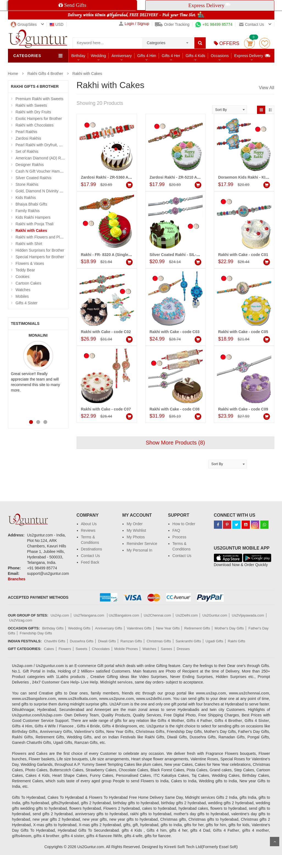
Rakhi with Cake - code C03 (175, 332)
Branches (17, 579)
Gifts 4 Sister (27, 303)
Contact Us (90, 555)
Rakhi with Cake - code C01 (243, 254)
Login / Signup (134, 24)
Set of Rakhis (27, 151)
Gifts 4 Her (171, 56)
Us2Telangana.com (89, 615)
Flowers (64, 649)
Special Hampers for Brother (40, 257)
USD (57, 24)
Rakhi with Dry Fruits (33, 112)
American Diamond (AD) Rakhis (43, 158)
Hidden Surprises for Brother (40, 250)
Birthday (78, 56)
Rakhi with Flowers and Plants (41, 237)
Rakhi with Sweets (31, 105)
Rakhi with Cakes (87, 73)
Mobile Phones (126, 649)
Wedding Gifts (79, 628)
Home (13, 73)
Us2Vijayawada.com (248, 615)
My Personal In (139, 550)
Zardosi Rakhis (28, 138)
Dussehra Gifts (81, 641)
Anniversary (121, 56)
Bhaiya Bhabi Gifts (31, 204)
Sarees (166, 649)
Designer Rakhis (30, 164)
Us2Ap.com (60, 615)
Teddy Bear (25, 270)
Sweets (81, 649)
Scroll (274, 841)
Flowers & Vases (30, 263)
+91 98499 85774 (213, 24)
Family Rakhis (28, 211)
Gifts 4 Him (146, 56)
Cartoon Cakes (28, 283)
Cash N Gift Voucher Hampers (41, 171)
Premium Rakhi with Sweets (39, 99)
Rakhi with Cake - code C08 (175, 409)
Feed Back (90, 562)
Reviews (88, 530)
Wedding (98, 56)
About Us (89, 524)
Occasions (220, 56)
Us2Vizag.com (20, 620)
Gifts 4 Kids (195, 56)
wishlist (264, 43)
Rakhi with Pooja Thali (35, 224)
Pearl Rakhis (26, 132)
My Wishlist (136, 530)
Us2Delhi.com (187, 615)
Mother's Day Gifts (229, 628)
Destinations (91, 549)
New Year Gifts (168, 628)
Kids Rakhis (26, 197)
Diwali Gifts (107, 641)
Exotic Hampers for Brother (39, 118)
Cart (249, 43)
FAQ (176, 530)
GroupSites (24, 24)
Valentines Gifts (139, 628)
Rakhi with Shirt (29, 243)
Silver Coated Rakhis (34, 178)
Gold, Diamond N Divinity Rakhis (43, 191)
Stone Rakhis (27, 184)
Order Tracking (172, 24)
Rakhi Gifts (236, 641)
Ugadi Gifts (214, 641)
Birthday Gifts (52, 628)
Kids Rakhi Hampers (33, 217)
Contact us (251, 24)
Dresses (183, 649)
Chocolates (101, 649)
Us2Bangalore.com (124, 615)
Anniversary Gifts (108, 628)
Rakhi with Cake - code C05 (243, 332)
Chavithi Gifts (54, 641)
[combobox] (168, 41)
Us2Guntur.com (214, 615)
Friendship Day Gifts (36, 633)
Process (179, 537)
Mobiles (22, 296)
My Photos (136, 537)
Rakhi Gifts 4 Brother (45, 73)
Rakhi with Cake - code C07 (106, 409)
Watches (23, 290)
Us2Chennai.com (157, 615)
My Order (135, 524)
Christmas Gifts (159, 641)
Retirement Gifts (197, 628)
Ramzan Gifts (131, 641)
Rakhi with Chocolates (35, 125)
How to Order (183, 524)
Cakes (49, 649)
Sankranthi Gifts (188, 641)
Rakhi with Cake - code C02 (106, 332)
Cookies (23, 276)
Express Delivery (252, 55)
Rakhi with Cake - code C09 (243, 409)
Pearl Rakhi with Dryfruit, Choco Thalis (48, 145)
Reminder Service (142, 543)
